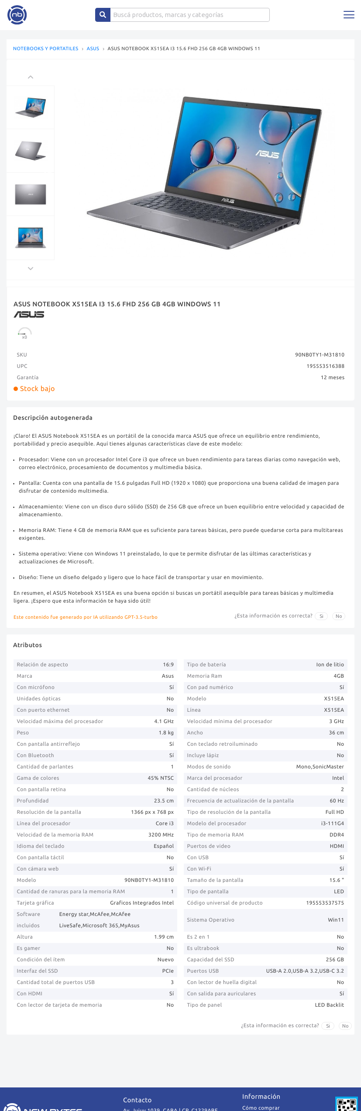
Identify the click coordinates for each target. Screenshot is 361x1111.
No (339, 616)
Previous (48, 172)
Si (321, 616)
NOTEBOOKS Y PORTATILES (46, 49)
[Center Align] (102, 15)
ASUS (93, 49)
